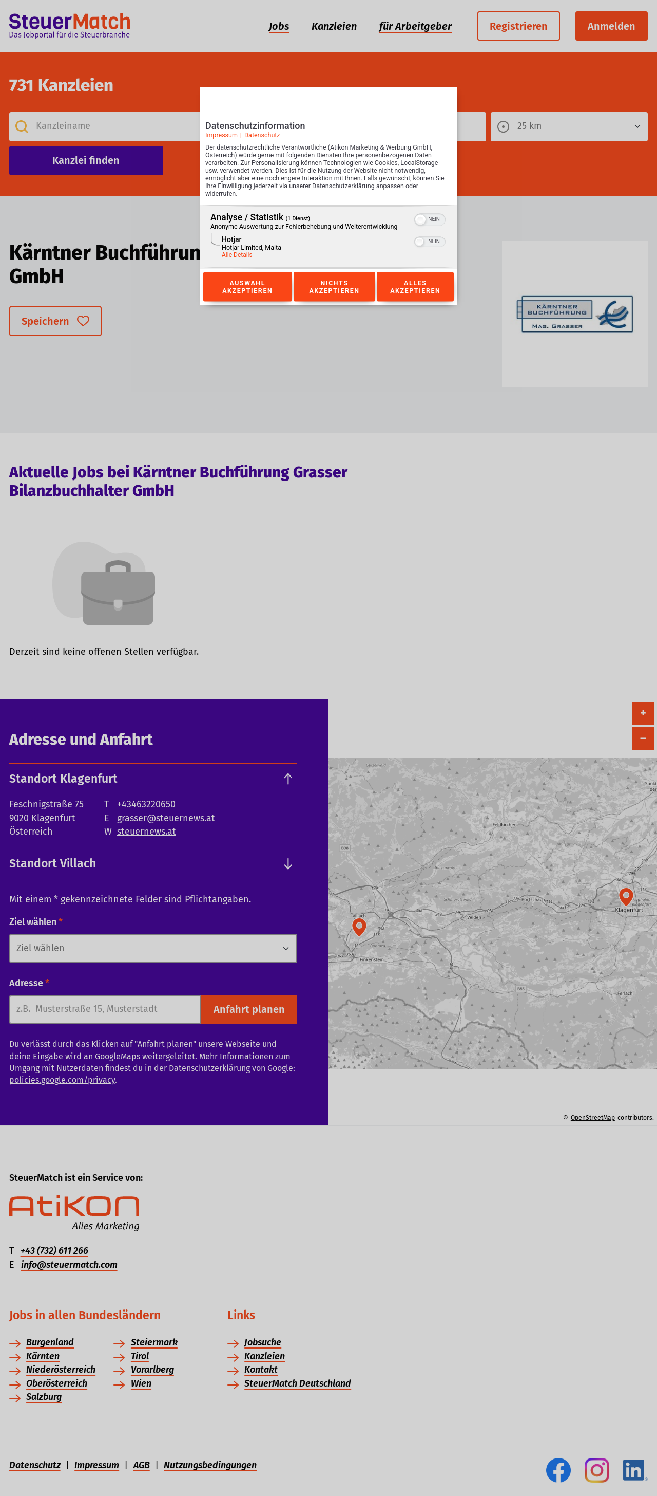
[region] (328, 237)
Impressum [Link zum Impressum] (221, 135)
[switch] (430, 219)
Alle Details (237, 255)
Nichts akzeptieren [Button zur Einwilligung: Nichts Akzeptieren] (334, 286)
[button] (420, 220)
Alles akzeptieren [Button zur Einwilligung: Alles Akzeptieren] (415, 286)
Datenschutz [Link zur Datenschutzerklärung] (262, 135)
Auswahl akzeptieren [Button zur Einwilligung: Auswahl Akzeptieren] (247, 286)
